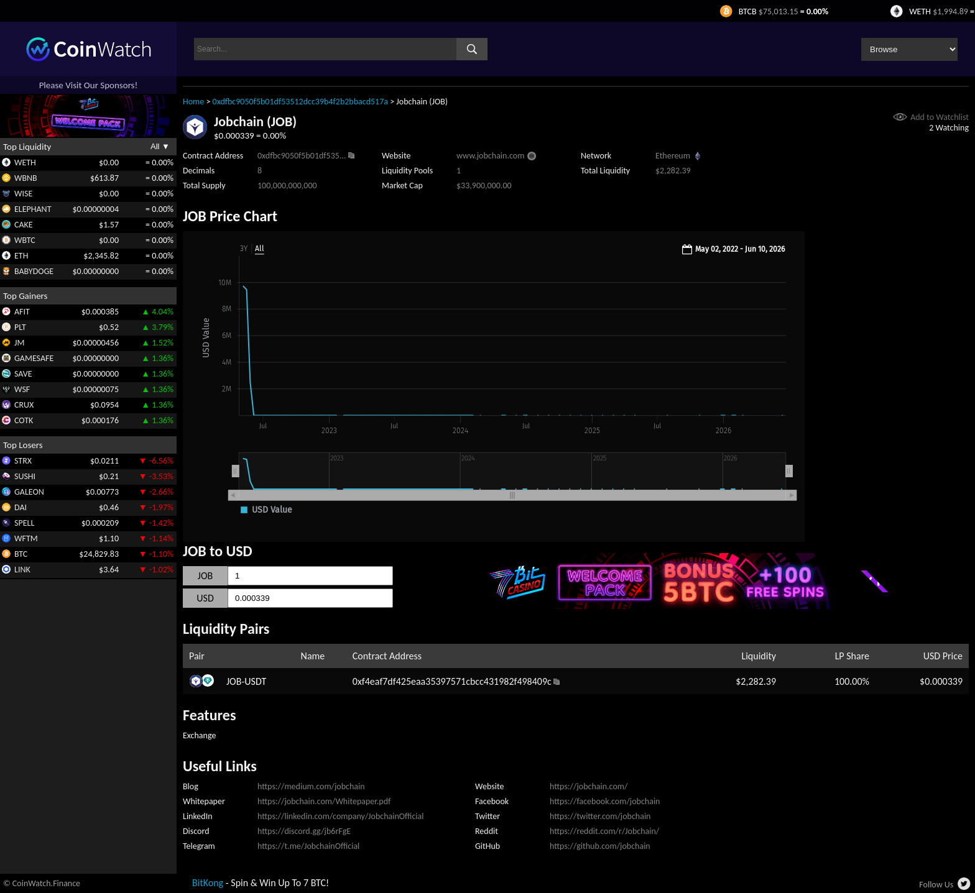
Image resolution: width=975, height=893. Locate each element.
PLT (20, 327)
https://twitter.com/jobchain (600, 816)
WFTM (26, 538)
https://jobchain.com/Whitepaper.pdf (323, 801)
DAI (20, 507)
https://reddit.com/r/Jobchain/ (604, 831)
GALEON (29, 492)
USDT (255, 681)
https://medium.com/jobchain (311, 786)
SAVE (23, 374)
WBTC (24, 240)
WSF (22, 389)
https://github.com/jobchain (600, 846)
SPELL (24, 523)
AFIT (22, 311)
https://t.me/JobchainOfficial (308, 846)
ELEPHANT (32, 209)
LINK (22, 569)
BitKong (207, 883)
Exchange (199, 735)
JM (19, 342)
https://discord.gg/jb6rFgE (304, 831)
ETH (21, 255)
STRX (23, 461)
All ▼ (160, 146)
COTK (23, 420)
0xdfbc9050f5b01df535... (301, 155)
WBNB (25, 178)
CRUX (24, 405)
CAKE (23, 224)
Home (193, 101)
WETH (25, 162)
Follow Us (936, 884)
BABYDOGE (33, 271)
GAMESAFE (33, 358)
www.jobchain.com (490, 155)
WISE (23, 193)
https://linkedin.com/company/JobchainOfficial (340, 816)
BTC (20, 554)
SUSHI (24, 476)
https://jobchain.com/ (588, 786)
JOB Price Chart (230, 216)
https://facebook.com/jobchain (605, 801)
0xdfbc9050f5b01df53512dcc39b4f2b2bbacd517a (300, 101)
